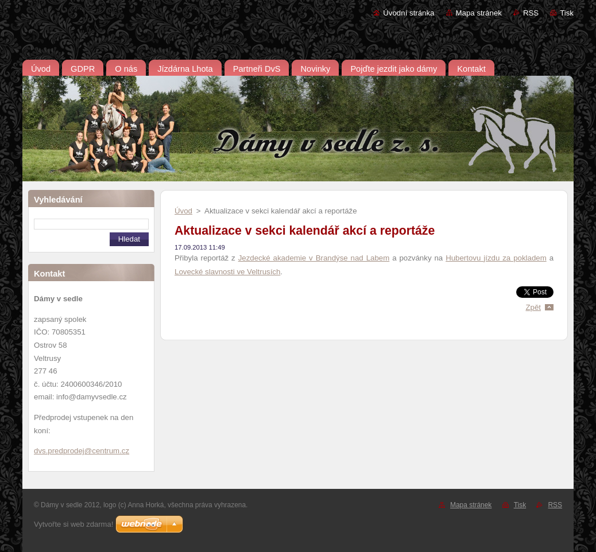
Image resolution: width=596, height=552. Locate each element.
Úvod (183, 211)
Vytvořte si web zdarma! (73, 524)
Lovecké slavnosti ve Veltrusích (227, 271)
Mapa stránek (479, 13)
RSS (531, 13)
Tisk (567, 13)
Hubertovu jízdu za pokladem (496, 258)
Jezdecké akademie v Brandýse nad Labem (314, 258)
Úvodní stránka (408, 13)
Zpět (533, 307)
